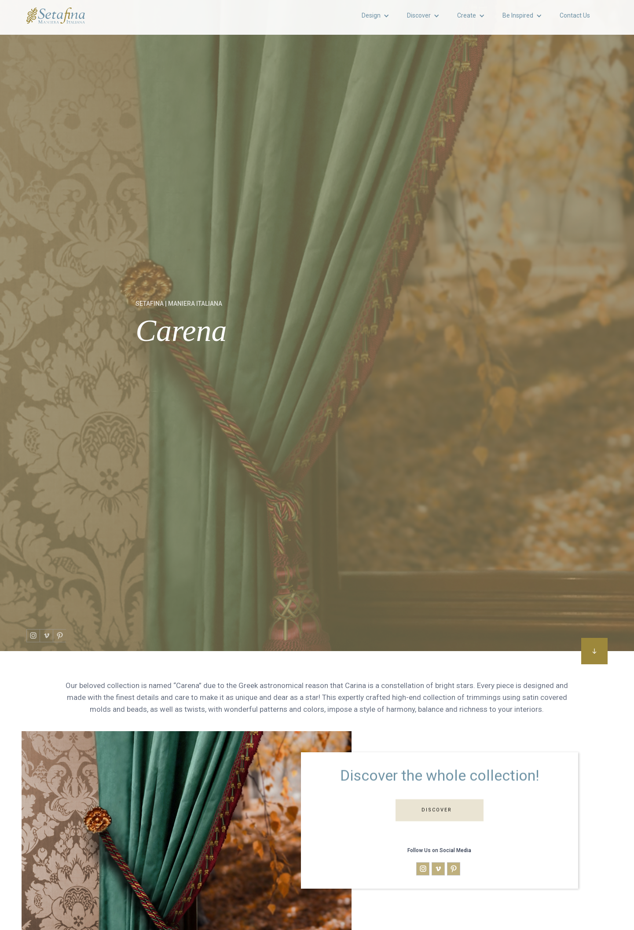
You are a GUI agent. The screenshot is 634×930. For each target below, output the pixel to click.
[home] (55, 15)
